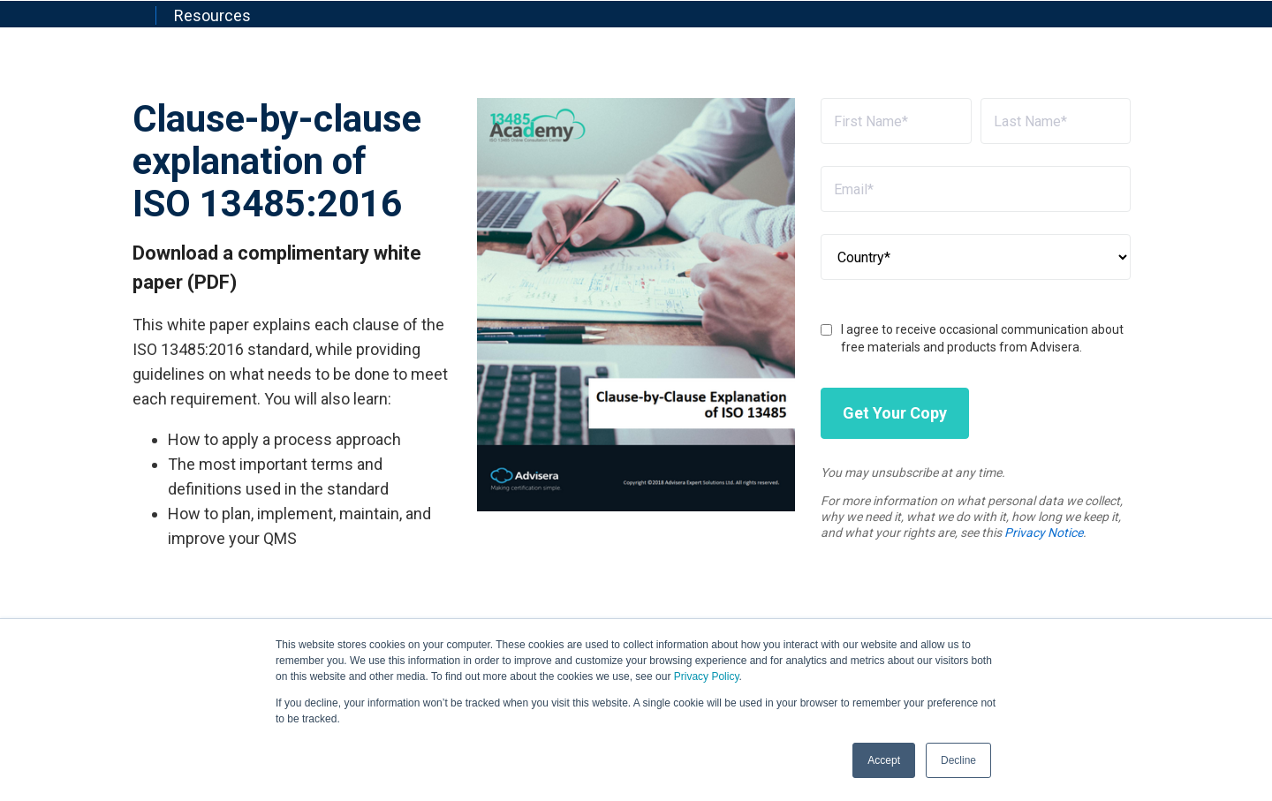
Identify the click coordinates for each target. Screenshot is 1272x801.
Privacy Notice (1043, 532)
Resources (212, 15)
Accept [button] (883, 760)
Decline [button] (958, 760)
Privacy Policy (706, 676)
